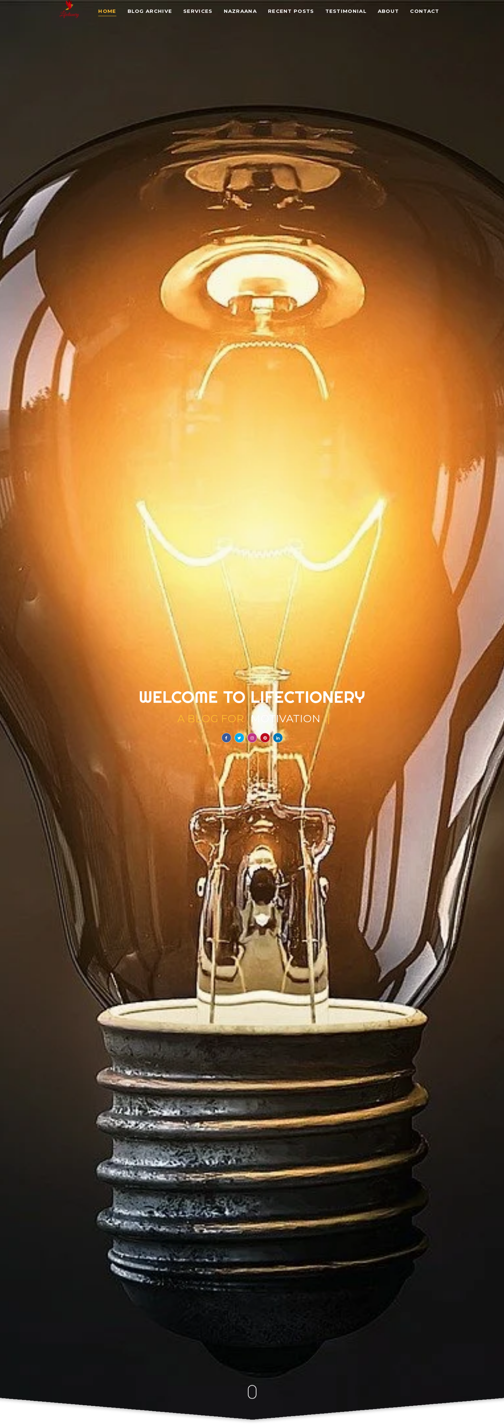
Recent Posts (291, 11)
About (388, 11)
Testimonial (346, 11)
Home (107, 11)
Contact (424, 11)
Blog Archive (150, 11)
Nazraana (240, 11)
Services (197, 11)
